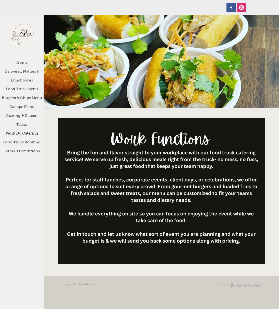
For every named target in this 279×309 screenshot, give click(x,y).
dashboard (89, 284)
